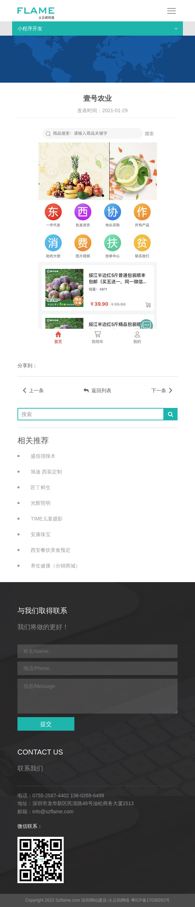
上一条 (33, 390)
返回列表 (97, 390)
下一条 (161, 390)
